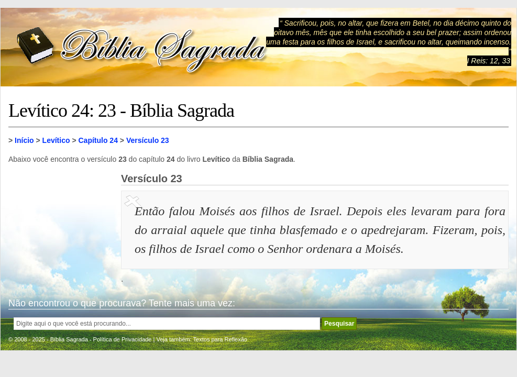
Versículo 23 (147, 140)
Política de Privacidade (122, 339)
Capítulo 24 (97, 140)
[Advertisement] (60, 225)
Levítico (56, 140)
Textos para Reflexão (220, 339)
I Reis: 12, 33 (489, 61)
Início (24, 140)
